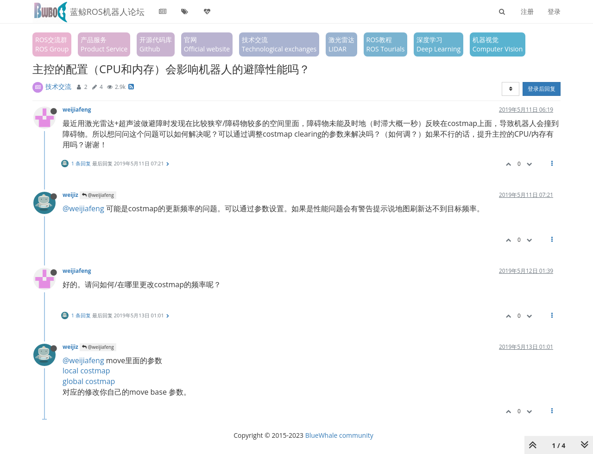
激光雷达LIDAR (341, 44)
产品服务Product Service (104, 44)
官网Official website (207, 44)
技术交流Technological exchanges (279, 44)
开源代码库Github (155, 44)
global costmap (89, 381)
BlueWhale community (339, 435)
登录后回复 (541, 89)
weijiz (70, 194)
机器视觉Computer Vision (498, 44)
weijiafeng (77, 109)
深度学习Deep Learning (438, 44)
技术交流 (58, 86)
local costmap (86, 371)
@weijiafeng (98, 195)
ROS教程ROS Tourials (385, 44)
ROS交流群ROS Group (52, 44)
